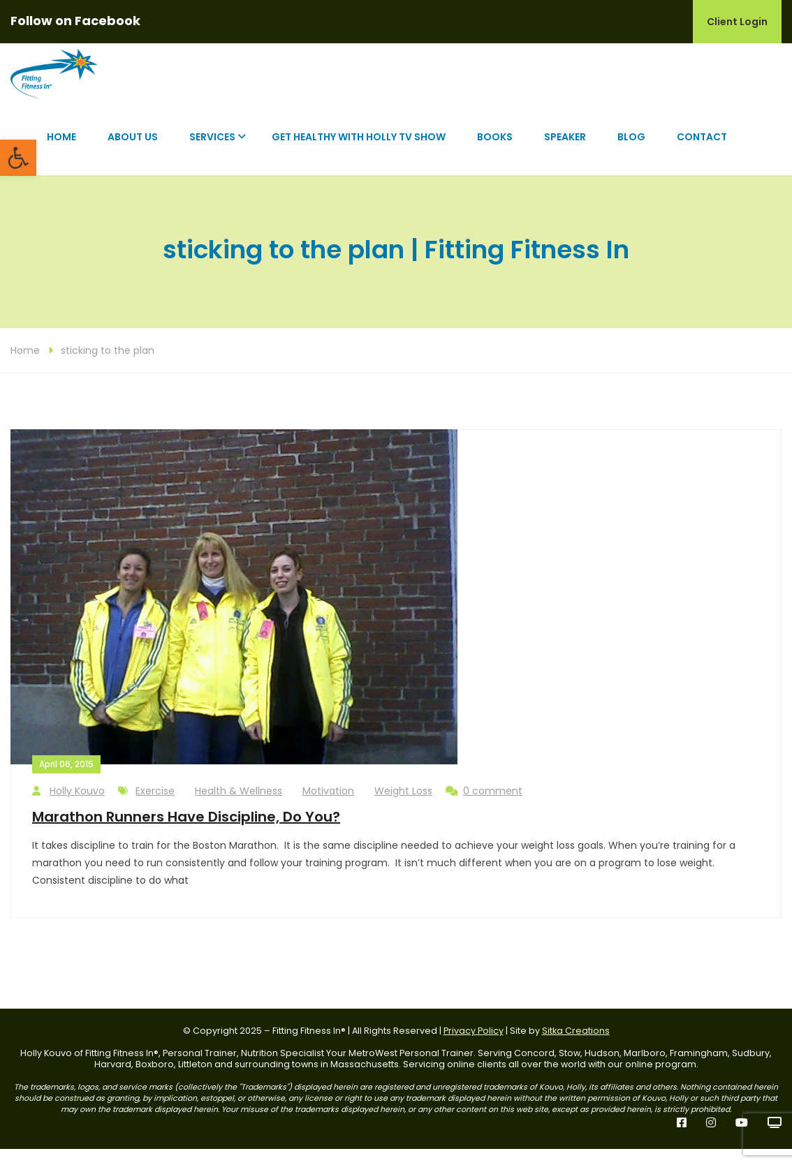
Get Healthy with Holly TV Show (359, 152)
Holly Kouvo (68, 806)
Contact (702, 152)
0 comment (484, 806)
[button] (18, 158)
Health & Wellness (238, 806)
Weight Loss (403, 806)
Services (212, 152)
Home (61, 152)
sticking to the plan (107, 366)
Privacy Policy (473, 1047)
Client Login (737, 22)
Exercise (155, 806)
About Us (133, 152)
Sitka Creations (576, 1047)
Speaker (565, 152)
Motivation (328, 806)
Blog (631, 152)
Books (495, 152)
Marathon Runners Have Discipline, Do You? (186, 832)
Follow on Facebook (75, 20)
